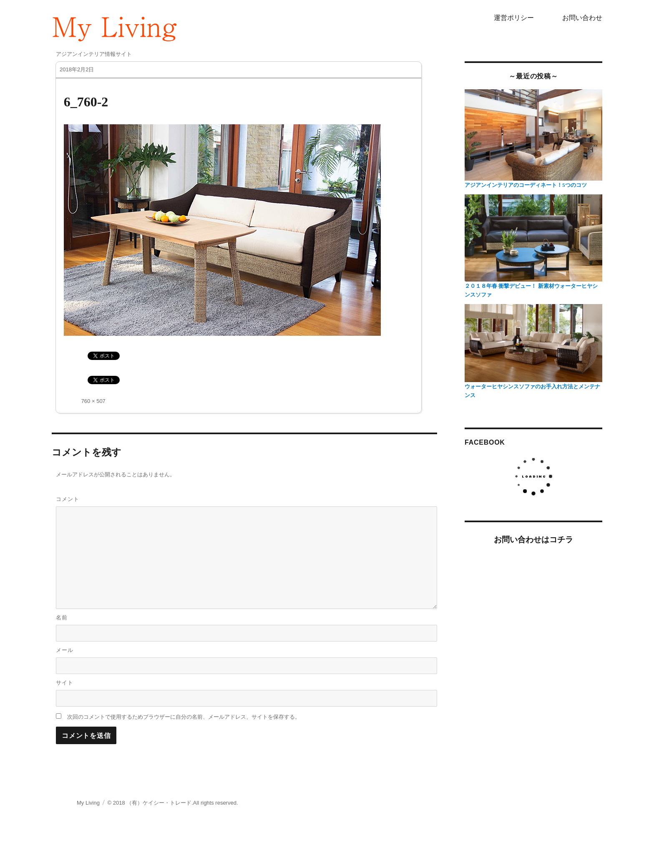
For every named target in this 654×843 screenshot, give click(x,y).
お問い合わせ (582, 17)
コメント (67, 499)
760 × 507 (93, 401)
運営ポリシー (514, 17)
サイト (64, 682)
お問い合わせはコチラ (533, 539)
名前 (62, 617)
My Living (88, 803)
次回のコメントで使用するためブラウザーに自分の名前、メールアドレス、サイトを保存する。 (183, 717)
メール (64, 650)
